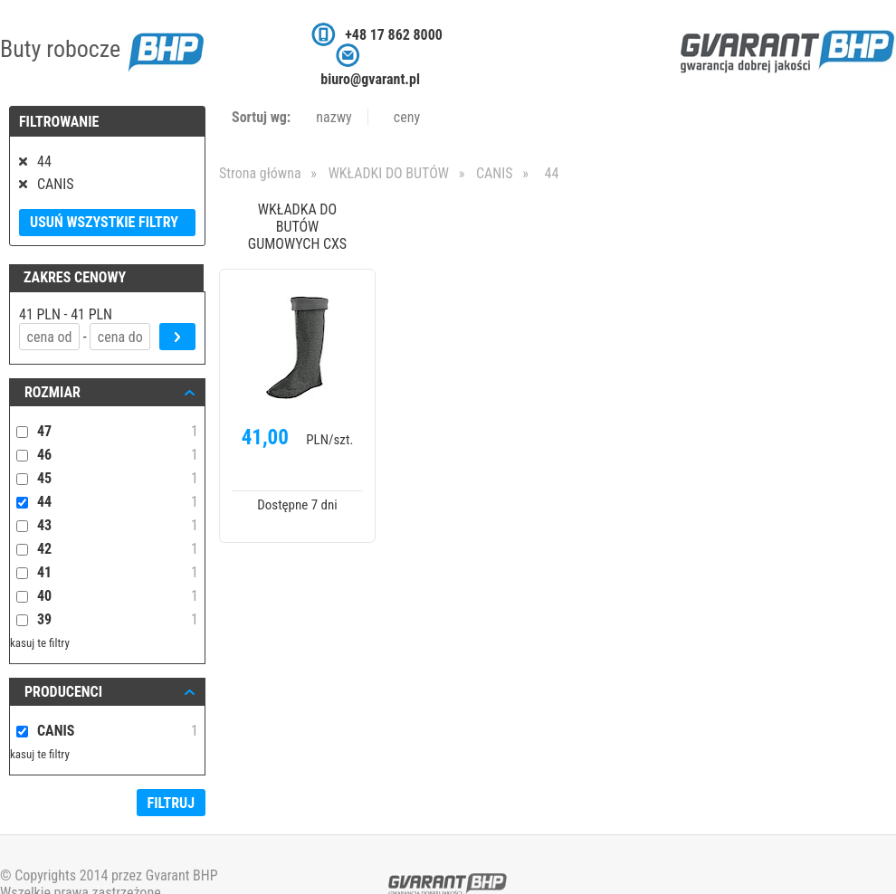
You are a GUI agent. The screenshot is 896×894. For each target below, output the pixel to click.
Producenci (63, 691)
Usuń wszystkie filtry (104, 222)
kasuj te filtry (40, 643)
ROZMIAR (52, 392)
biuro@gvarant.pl (370, 79)
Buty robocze (102, 49)
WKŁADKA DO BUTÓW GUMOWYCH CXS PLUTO (297, 228)
